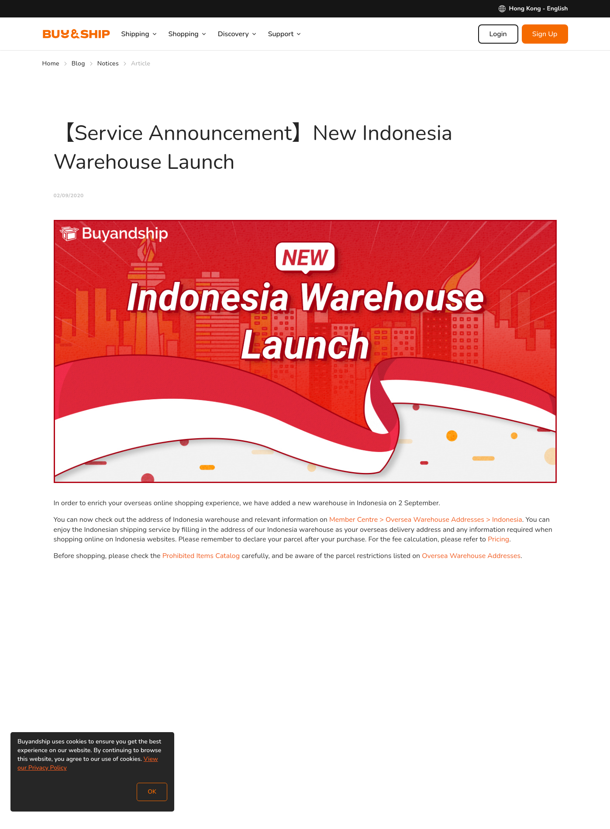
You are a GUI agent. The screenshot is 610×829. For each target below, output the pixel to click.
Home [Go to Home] (50, 63)
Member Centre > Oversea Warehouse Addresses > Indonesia (425, 519)
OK (152, 792)
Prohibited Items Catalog (201, 556)
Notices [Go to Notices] (108, 63)
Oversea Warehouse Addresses (471, 556)
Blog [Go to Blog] (78, 63)
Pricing (498, 539)
